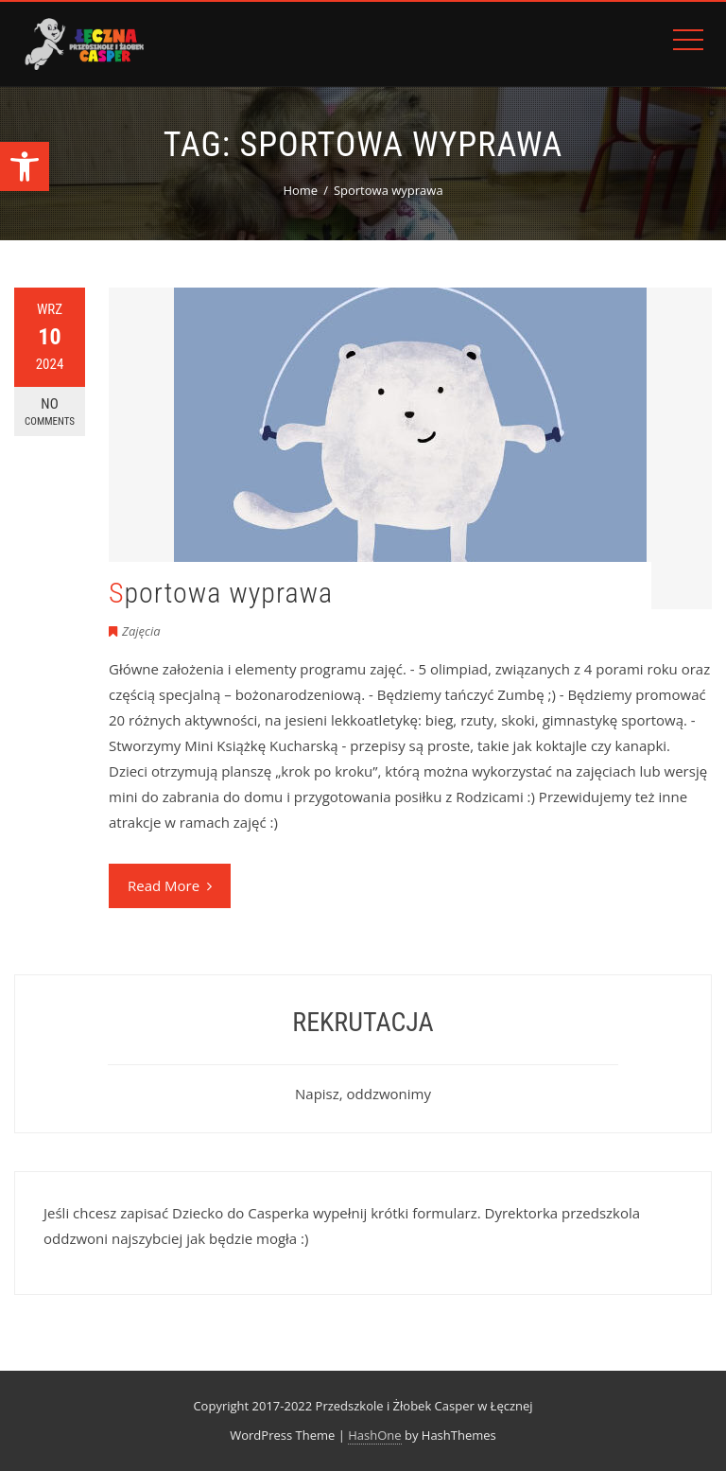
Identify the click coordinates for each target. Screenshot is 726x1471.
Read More (170, 885)
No (50, 412)
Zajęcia (141, 630)
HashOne (374, 1435)
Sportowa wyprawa (221, 592)
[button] (24, 166)
